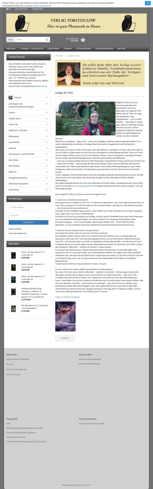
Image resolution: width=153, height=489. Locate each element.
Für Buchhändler (104, 49)
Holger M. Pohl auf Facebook (67, 297)
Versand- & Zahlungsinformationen (21, 432)
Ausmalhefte (14, 142)
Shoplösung (67, 485)
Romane (15, 98)
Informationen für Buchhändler (92, 424)
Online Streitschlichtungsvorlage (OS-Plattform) (26, 441)
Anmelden (28, 222)
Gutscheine (13, 160)
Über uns (11, 49)
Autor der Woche (13, 374)
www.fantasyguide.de (83, 186)
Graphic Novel (14, 118)
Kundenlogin (21, 9)
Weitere (121, 49)
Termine (68, 49)
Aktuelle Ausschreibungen (90, 359)
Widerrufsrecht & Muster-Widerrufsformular (24, 428)
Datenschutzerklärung (41, 6)
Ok (147, 3)
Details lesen (40, 86)
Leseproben (53, 49)
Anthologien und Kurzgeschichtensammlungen (21, 105)
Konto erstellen (15, 229)
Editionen (12, 172)
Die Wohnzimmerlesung (16, 369)
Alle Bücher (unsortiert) (18, 184)
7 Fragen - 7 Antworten (31, 49)
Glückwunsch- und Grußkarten (22, 154)
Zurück (65, 338)
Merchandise (14, 166)
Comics (12, 113)
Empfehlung (14, 190)
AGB (8, 424)
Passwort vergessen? (18, 233)
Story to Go (13, 124)
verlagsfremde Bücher (18, 178)
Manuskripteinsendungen (89, 364)
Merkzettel (37, 9)
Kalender (12, 148)
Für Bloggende (83, 49)
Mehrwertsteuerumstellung (17, 359)
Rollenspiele (14, 136)
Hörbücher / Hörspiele (18, 130)
